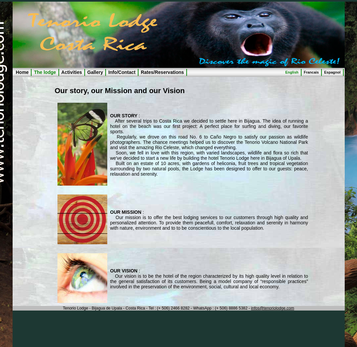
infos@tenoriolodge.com (272, 308)
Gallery (95, 72)
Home (22, 72)
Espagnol (332, 72)
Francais (311, 72)
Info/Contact (121, 72)
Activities (71, 72)
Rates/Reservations (162, 72)
